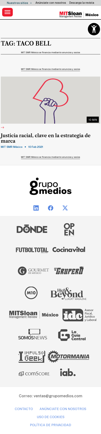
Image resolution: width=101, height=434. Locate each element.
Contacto (24, 409)
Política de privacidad (50, 425)
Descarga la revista (81, 3)
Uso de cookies (50, 417)
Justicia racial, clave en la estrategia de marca (46, 138)
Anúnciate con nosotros (50, 3)
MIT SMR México (11, 146)
